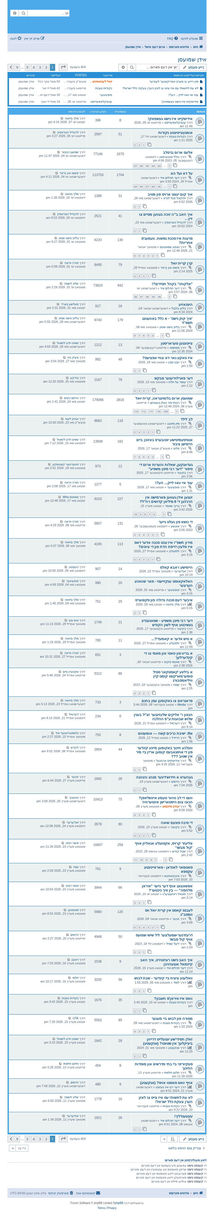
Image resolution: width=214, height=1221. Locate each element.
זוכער (75, 776)
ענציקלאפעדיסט (101, 101)
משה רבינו (72, 843)
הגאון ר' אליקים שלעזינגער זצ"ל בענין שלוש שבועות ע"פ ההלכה (163, 717)
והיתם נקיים (71, 398)
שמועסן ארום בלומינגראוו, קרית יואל (164, 398)
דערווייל (174, 723)
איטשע (175, 526)
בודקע (74, 377)
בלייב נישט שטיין (69, 238)
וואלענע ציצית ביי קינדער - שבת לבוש (163, 978)
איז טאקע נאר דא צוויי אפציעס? (167, 358)
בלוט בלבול (178, 308)
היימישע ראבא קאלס (176, 567)
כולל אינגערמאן (169, 156)
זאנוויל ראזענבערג (174, 894)
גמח (76, 867)
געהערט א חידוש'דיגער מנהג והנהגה (164, 777)
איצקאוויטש (171, 876)
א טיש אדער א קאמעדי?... (172, 639)
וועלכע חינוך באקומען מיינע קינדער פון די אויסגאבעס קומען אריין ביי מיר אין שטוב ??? (164, 752)
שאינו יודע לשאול (68, 343)
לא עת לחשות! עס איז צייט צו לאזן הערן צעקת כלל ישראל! (160, 88)
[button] (63, 67)
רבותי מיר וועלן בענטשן (164, 402)
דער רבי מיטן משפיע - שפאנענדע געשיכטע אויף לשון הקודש (167, 623)
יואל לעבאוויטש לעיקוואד (96, 81)
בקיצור (181, 472)
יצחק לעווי (72, 418)
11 (135, 860)
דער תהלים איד (169, 177)
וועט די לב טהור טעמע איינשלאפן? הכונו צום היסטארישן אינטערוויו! (166, 800)
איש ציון (74, 620)
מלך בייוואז (72, 118)
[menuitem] (173, 38)
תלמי (75, 977)
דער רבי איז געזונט (167, 1087)
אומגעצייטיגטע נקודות (175, 133)
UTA (76, 1018)
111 (151, 411)
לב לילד (187, 419)
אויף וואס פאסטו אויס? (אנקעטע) (166, 1083)
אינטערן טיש (71, 671)
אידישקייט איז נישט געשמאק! (180, 101)
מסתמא (174, 347)
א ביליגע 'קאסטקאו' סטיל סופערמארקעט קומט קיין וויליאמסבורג (173, 676)
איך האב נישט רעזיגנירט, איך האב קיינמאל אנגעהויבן (166, 962)
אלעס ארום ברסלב (178, 152)
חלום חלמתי (171, 1072)
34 (159, 297)
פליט (176, 448)
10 (135, 514)
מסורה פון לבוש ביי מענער (172, 1018)
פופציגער (106, 95)
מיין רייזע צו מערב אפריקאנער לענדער (173, 81)
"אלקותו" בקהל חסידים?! (172, 284)
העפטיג (74, 567)
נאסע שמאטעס (169, 247)
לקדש (75, 747)
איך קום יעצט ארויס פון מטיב (170, 194)
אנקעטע (173, 1047)
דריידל (175, 737)
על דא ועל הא (182, 173)
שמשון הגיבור (70, 152)
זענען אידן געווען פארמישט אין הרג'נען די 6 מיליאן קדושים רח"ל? (166, 499)
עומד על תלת (177, 382)
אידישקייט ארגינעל (167, 760)
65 (147, 166)
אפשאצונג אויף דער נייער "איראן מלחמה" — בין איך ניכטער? (167, 888)
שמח (176, 684)
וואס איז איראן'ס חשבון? (173, 998)
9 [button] (17, 67)
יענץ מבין (173, 362)
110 (158, 411)
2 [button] (46, 67)
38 (135, 297)
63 (159, 166)
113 (136, 411)
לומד (176, 982)
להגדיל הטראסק (68, 132)
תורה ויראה (71, 263)
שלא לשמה (71, 283)
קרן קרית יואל (182, 263)
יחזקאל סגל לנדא (174, 198)
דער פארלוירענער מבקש (173, 378)
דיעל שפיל (172, 943)
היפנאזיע (186, 304)
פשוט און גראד (69, 173)
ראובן (75, 959)
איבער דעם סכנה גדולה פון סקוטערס (164, 600)
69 (135, 186)
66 (141, 166)
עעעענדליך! (183, 1116)
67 (135, 166)
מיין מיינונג (173, 423)
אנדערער (180, 571)
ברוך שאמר (172, 506)
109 (166, 411)
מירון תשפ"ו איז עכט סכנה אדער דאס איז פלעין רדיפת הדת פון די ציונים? (163, 544)
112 (144, 411)
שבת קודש (179, 851)
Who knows (71, 497)
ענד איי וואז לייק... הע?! (184, 95)
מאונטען (73, 910)
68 (141, 186)
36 (147, 297)
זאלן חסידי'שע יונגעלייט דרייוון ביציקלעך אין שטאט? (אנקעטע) (168, 1041)
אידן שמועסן (192, 59)
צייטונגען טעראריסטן (177, 343)
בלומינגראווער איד (67, 733)
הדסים (175, 781)
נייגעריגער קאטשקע (65, 464)
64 (153, 166)
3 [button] (40, 67)
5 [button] (27, 67)
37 (141, 297)
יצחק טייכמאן (170, 806)
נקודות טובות (103, 88)
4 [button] (34, 67)
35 (153, 297)
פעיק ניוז (73, 357)
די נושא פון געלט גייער (176, 522)
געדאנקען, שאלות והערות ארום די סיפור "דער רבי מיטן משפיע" (166, 467)
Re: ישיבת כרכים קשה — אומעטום (165, 733)
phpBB (119, 1203)
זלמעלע (174, 551)
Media (181, 704)
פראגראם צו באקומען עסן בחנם (167, 701)
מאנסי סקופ (171, 662)
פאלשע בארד (70, 304)
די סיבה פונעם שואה (177, 823)
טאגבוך (74, 797)
